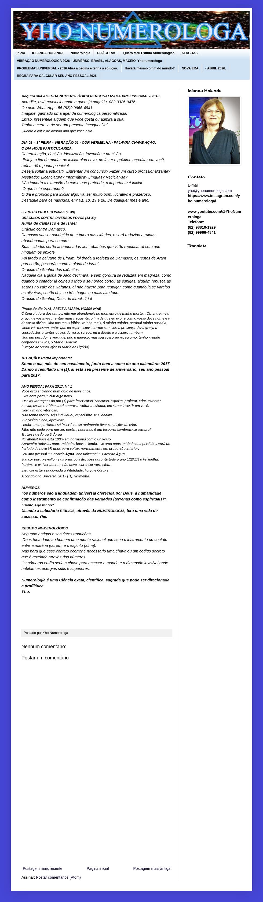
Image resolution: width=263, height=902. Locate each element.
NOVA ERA (190, 68)
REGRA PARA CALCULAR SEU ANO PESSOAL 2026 (57, 76)
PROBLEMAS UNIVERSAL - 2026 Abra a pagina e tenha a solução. (67, 68)
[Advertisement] (96, 821)
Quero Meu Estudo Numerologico (149, 53)
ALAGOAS (189, 53)
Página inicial (98, 868)
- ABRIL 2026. (215, 68)
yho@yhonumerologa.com (210, 190)
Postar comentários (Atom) (58, 877)
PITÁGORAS (106, 53)
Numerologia (80, 53)
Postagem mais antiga (151, 868)
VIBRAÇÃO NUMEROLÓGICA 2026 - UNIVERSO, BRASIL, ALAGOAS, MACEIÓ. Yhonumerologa (89, 61)
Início (21, 53)
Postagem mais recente (42, 868)
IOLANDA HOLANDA (48, 53)
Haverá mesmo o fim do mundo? (150, 68)
